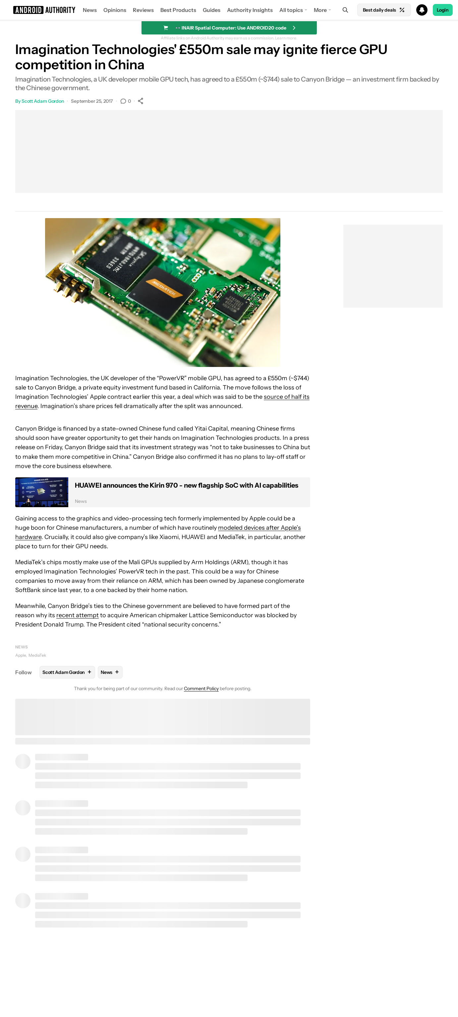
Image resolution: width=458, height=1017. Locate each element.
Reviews (143, 10)
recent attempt (77, 615)
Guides (211, 10)
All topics (291, 10)
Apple (20, 655)
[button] (229, 10)
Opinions (114, 10)
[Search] (345, 10)
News (90, 10)
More (320, 10)
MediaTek (37, 655)
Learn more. (286, 38)
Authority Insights (250, 10)
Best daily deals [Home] (384, 10)
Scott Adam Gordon (43, 101)
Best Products (178, 10)
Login (443, 10)
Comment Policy (201, 688)
